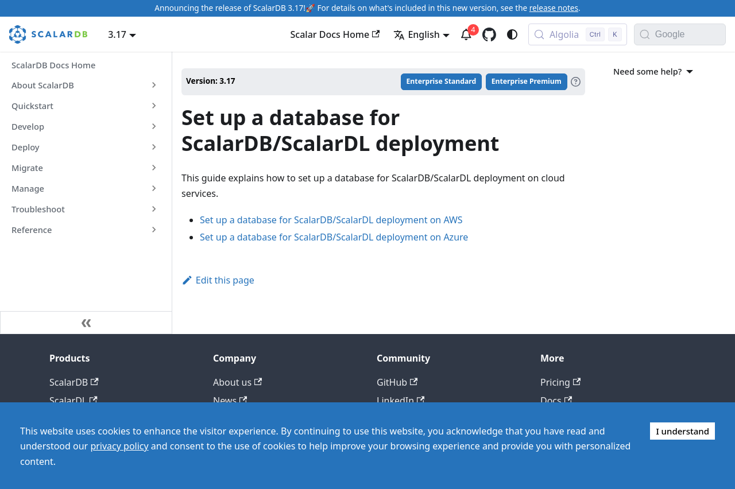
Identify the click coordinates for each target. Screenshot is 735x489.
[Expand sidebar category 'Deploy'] (154, 147)
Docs (556, 400)
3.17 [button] (117, 34)
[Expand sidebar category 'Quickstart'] (154, 105)
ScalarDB (74, 382)
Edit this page (217, 280)
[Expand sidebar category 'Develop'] (154, 126)
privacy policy (119, 446)
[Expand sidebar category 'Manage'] (154, 188)
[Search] (645, 34)
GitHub (397, 382)
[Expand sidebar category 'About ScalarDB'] (154, 85)
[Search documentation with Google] (690, 34)
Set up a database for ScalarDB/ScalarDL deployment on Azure (334, 237)
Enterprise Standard (442, 81)
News (230, 400)
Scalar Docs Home (335, 34)
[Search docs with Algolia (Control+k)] (577, 34)
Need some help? (655, 71)
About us (237, 382)
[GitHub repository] (489, 34)
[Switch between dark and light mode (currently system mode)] (512, 34)
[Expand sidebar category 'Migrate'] (154, 167)
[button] (86, 209)
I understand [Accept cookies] (682, 431)
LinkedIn (400, 400)
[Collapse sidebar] (86, 322)
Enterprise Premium (527, 81)
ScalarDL (73, 400)
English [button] (416, 34)
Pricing (560, 382)
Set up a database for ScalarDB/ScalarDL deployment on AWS (331, 220)
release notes (553, 7)
